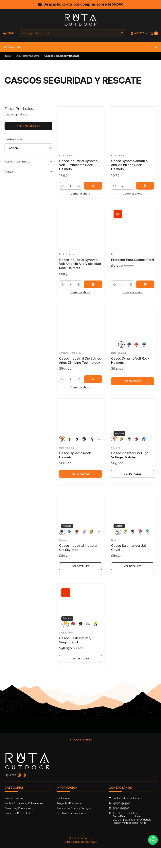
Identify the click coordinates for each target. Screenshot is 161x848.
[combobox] (72, 33)
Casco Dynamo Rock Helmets (75, 464)
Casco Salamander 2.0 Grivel (128, 556)
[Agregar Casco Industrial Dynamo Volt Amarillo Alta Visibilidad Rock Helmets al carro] (93, 293)
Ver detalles (132, 482)
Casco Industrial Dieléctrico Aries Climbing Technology (80, 369)
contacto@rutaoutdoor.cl (125, 798)
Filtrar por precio (28, 161)
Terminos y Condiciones (18, 808)
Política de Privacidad (17, 813)
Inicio (8, 56)
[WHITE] (121, 353)
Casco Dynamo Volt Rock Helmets (130, 369)
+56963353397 (119, 803)
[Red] (136, 353)
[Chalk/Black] (129, 353)
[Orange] (62, 447)
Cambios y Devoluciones (71, 813)
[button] (81, 739)
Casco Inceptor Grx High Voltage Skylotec (129, 464)
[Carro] (154, 33)
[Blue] (144, 353)
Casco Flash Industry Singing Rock (75, 648)
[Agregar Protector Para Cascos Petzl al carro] (145, 293)
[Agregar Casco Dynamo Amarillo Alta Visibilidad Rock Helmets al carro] (145, 186)
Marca (28, 171)
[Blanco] (88, 632)
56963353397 (119, 808)
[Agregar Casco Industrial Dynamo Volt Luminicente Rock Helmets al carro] (93, 186)
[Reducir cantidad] (62, 185)
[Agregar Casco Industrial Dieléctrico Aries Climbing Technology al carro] (93, 387)
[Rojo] (73, 632)
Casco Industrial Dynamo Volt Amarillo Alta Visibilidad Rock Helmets (80, 272)
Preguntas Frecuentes (69, 803)
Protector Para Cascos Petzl (132, 268)
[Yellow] (121, 447)
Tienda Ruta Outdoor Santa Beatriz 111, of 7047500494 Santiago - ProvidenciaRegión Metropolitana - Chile (130, 818)
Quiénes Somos (14, 798)
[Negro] (80, 632)
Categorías (80, 47)
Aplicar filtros (28, 125)
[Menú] (8, 33)
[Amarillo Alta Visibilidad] (95, 632)
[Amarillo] (66, 632)
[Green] (69, 447)
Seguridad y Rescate (27, 56)
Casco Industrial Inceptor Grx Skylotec (78, 556)
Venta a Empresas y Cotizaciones (24, 803)
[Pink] (140, 540)
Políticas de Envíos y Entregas (74, 808)
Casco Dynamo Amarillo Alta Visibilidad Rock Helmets (129, 165)
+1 (99, 447)
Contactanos (64, 798)
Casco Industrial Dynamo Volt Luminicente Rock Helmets (78, 165)
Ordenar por (13, 139)
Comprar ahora (80, 193)
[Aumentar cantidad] (79, 185)
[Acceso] (139, 33)
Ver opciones (133, 389)
